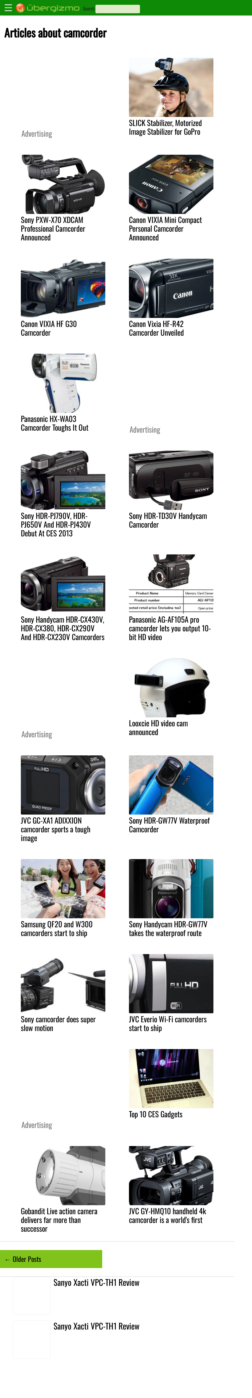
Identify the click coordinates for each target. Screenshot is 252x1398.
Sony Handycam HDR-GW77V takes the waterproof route (168, 928)
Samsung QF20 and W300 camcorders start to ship (57, 928)
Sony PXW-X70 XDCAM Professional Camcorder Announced (53, 228)
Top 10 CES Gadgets (155, 1114)
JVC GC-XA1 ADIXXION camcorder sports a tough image (55, 829)
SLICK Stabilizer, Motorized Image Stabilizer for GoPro (165, 127)
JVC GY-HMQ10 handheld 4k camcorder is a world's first (167, 1215)
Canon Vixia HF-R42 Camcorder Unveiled (156, 328)
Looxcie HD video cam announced (158, 727)
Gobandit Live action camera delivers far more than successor (59, 1219)
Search (88, 8)
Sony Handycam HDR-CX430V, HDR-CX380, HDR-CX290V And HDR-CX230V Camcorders (62, 628)
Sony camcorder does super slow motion (58, 1023)
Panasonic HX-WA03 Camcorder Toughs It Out (54, 423)
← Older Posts (22, 1259)
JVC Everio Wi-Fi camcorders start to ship (168, 1023)
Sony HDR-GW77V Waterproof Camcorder (169, 825)
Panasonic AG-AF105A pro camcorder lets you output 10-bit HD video (170, 628)
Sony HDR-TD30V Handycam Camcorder (168, 520)
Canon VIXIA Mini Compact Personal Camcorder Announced (165, 228)
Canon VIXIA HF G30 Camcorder (49, 328)
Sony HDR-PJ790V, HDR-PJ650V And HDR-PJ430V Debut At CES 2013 (56, 524)
